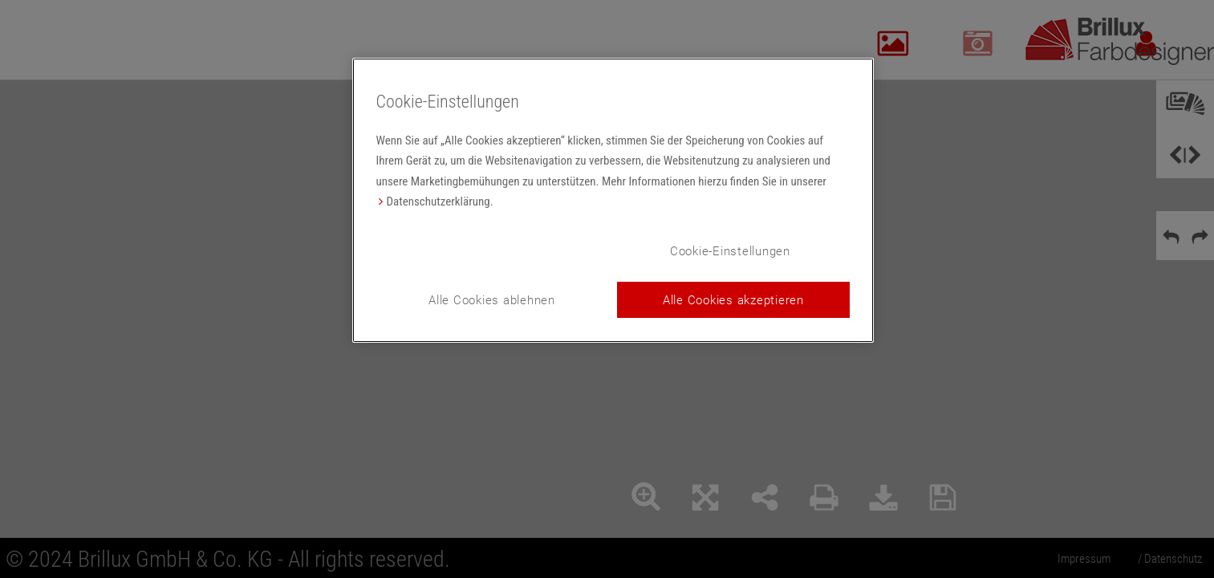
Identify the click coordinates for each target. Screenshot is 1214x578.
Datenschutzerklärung (438, 201)
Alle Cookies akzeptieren (733, 299)
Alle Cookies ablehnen (491, 299)
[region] (613, 200)
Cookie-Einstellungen (730, 250)
